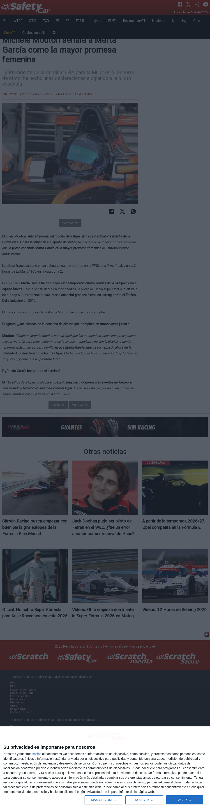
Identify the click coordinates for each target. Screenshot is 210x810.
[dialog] (105, 768)
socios (36, 753)
